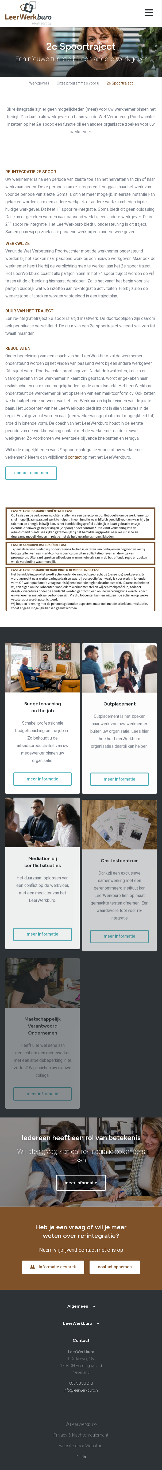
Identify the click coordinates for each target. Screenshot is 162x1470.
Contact (81, 1340)
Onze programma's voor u (78, 83)
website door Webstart (81, 1445)
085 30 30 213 (81, 1383)
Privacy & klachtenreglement (81, 1435)
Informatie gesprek (57, 1267)
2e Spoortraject (120, 83)
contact (75, 457)
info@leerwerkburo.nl (81, 1390)
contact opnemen (31, 472)
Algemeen (77, 1306)
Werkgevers (39, 83)
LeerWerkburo (77, 1323)
